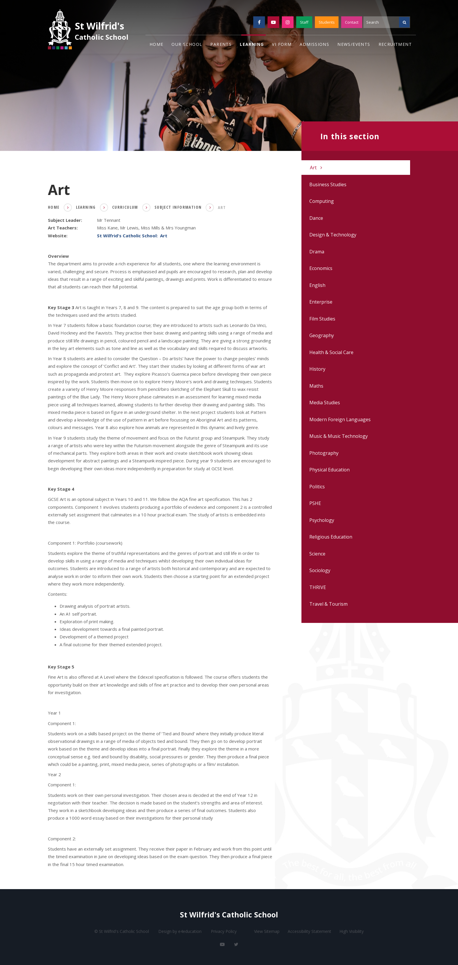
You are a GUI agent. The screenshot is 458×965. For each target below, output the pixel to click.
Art (222, 207)
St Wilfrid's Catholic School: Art (132, 235)
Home (54, 207)
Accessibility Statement (309, 931)
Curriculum (125, 207)
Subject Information (178, 207)
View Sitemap (267, 931)
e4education (190, 931)
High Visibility (351, 931)
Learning (86, 207)
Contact (351, 22)
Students (327, 22)
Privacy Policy (224, 931)
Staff (304, 22)
